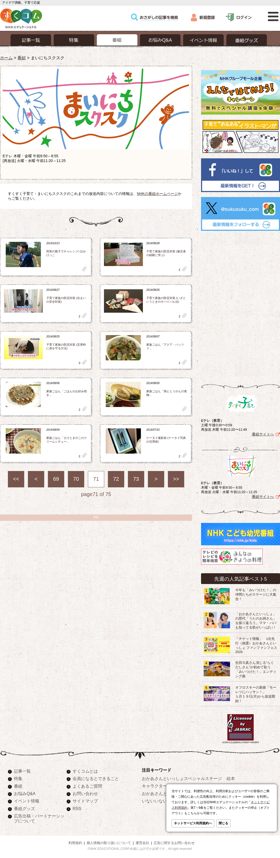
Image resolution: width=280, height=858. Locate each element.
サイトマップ (85, 800)
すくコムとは (85, 771)
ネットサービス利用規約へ (193, 823)
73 (136, 479)
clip (84, 268)
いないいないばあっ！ (163, 800)
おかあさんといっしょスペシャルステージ (182, 778)
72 (116, 479)
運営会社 (142, 843)
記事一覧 (22, 771)
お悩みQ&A (25, 793)
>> (176, 479)
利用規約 (75, 843)
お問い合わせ (85, 793)
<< (16, 479)
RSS (77, 808)
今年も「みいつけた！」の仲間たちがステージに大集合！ (255, 594)
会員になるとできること (96, 778)
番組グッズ (24, 808)
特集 (18, 778)
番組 (21, 57)
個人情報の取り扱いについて (109, 843)
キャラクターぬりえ (161, 785)
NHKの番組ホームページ (157, 194)
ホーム (6, 57)
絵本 (231, 778)
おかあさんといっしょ (163, 793)
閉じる (223, 823)
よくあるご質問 (87, 786)
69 (56, 479)
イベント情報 (26, 800)
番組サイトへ (263, 434)
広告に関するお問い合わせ (174, 843)
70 (76, 479)
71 (96, 479)
